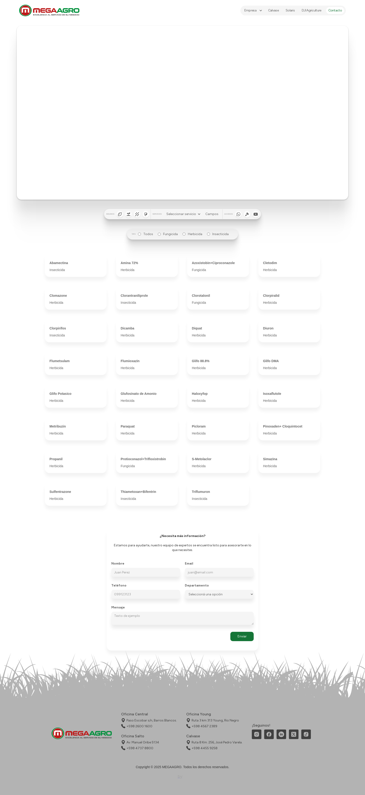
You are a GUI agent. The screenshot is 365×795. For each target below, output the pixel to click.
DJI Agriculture (311, 10)
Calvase (273, 10)
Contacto (335, 10)
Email (189, 563)
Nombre (117, 563)
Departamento (197, 585)
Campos (211, 214)
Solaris (290, 10)
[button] (252, 10)
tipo (134, 234)
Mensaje (118, 607)
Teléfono (118, 585)
